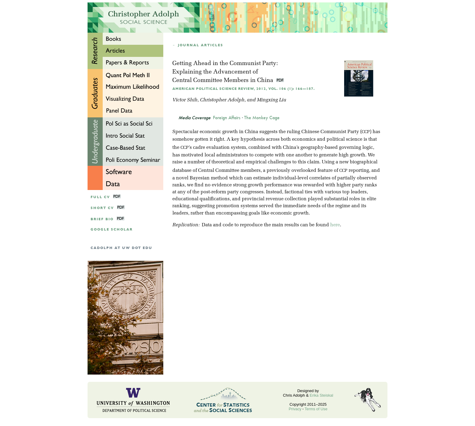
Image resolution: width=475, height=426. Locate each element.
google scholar (112, 229)
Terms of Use (315, 409)
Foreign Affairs (227, 117)
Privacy (295, 409)
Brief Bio (102, 219)
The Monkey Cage (262, 117)
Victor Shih (185, 100)
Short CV (102, 208)
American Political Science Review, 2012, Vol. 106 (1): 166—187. (243, 89)
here (335, 225)
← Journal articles (197, 45)
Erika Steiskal (321, 395)
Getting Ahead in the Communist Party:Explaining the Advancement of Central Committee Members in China (225, 72)
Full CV (100, 197)
